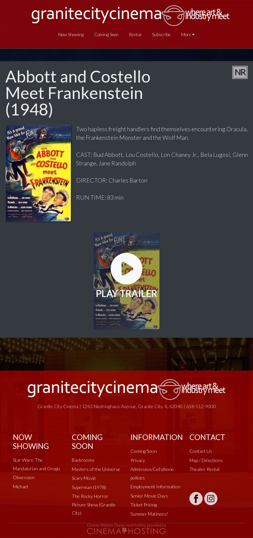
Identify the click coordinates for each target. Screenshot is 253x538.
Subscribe (161, 34)
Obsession (24, 477)
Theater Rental (204, 469)
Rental (135, 34)
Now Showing (71, 34)
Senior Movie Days (149, 496)
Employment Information (155, 486)
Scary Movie (84, 478)
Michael (20, 486)
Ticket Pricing (143, 504)
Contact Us (200, 451)
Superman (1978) (89, 487)
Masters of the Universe (96, 469)
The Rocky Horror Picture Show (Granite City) (94, 504)
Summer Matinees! (149, 514)
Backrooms (83, 460)
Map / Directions (206, 460)
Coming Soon (106, 34)
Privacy (137, 460)
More (186, 34)
